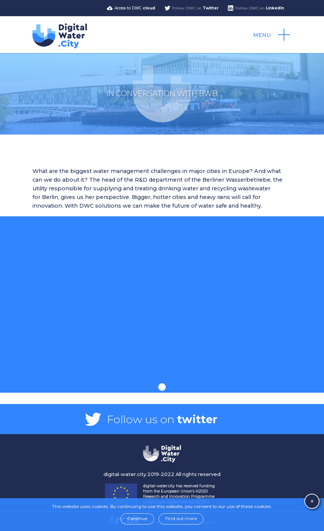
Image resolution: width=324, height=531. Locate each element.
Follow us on (162, 419)
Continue (137, 518)
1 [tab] (162, 387)
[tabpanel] (162, 299)
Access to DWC (134, 8)
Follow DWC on (195, 8)
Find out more (181, 518)
